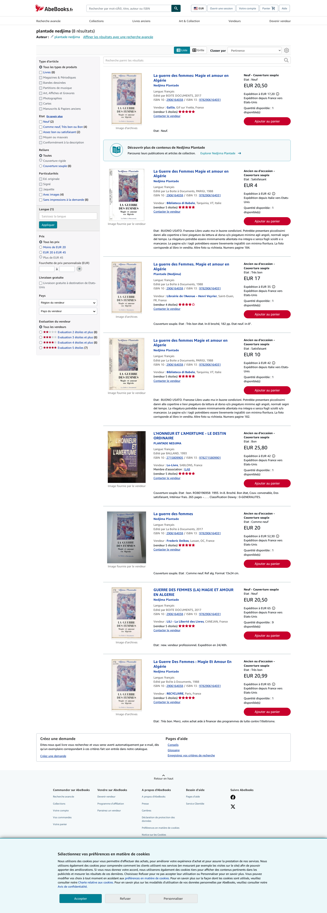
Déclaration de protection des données (158, 819)
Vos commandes (62, 817)
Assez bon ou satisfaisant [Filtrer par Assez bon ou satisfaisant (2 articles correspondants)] (59, 132)
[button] (286, 60)
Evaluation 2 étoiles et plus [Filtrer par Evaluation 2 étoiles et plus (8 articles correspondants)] (70, 332)
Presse (145, 803)
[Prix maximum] (67, 269)
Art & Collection (189, 21)
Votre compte (247, 8)
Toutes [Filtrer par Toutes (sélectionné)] (46, 155)
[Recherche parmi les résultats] (197, 60)
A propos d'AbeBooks (153, 796)
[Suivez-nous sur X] (232, 807)
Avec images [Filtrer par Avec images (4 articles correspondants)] (51, 194)
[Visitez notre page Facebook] (232, 798)
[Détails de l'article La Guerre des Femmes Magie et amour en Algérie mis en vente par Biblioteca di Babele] (126, 195)
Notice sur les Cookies (154, 834)
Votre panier (60, 824)
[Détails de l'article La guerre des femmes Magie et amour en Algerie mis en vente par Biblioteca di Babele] (126, 364)
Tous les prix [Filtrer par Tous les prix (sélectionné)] (49, 242)
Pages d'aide (193, 796)
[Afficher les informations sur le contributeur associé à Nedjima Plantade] (166, 85)
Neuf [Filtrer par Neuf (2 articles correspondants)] (46, 121)
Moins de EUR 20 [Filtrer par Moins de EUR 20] (53, 247)
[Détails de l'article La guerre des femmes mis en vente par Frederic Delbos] (126, 537)
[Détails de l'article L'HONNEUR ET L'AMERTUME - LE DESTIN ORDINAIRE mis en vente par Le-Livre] (126, 457)
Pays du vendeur (51, 311)
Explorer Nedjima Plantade (221, 153)
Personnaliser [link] (173, 898)
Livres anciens (141, 21)
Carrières (146, 810)
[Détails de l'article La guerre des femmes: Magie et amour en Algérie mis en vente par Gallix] (126, 99)
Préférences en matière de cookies (160, 827)
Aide (284, 8)
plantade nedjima (67, 37)
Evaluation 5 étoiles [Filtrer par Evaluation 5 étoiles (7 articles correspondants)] (65, 347)
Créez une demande (53, 756)
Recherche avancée (48, 21)
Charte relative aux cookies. (96, 882)
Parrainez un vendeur (109, 810)
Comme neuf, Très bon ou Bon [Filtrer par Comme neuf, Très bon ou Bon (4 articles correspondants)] (63, 126)
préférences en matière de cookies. (147, 878)
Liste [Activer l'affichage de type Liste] (182, 50)
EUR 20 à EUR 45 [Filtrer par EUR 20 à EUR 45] (53, 252)
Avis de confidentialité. (72, 886)
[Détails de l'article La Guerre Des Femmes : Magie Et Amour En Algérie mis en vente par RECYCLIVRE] (126, 685)
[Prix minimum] (46, 269)
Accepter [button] (80, 898)
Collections (96, 21)
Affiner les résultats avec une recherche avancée (118, 37)
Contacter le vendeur (166, 116)
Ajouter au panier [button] (267, 121)
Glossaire (174, 750)
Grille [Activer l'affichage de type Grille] (198, 50)
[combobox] (128, 8)
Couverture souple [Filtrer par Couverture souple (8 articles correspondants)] (55, 166)
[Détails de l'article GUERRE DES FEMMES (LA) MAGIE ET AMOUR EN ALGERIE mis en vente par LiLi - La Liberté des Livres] (126, 613)
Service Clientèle (195, 803)
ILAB (187, 469)
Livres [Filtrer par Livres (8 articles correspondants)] (47, 72)
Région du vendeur (52, 302)
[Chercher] (176, 8)
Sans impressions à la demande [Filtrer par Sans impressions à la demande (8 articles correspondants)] (63, 199)
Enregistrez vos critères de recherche (191, 755)
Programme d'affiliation (110, 803)
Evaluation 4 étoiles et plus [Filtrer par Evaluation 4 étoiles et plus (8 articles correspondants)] (70, 342)
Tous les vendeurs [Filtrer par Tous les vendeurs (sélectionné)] (55, 327)
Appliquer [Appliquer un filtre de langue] (48, 225)
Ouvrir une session (221, 8)
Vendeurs (235, 21)
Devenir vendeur (280, 21)
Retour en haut (163, 778)
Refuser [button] (125, 898)
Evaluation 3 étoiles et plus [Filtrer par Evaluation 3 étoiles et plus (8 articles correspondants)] (70, 337)
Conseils (173, 744)
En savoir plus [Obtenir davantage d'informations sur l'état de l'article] (55, 116)
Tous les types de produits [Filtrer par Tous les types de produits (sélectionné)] (58, 67)
